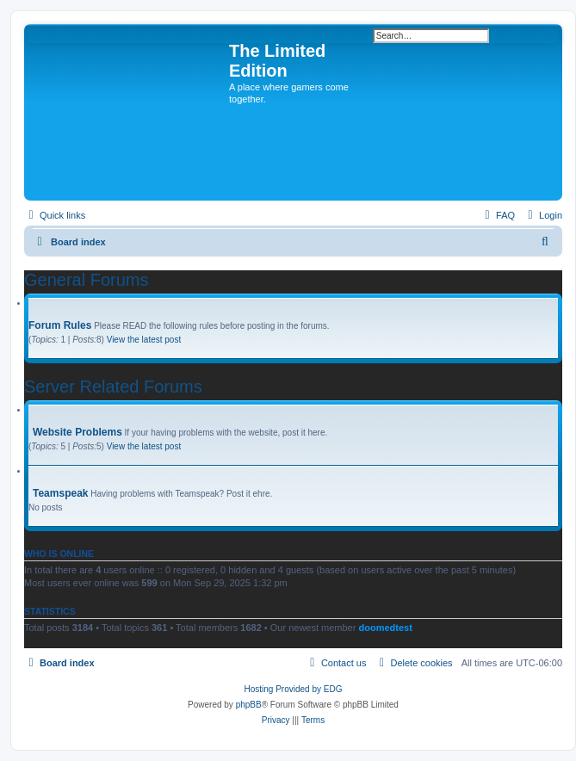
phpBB (249, 704)
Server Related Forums (113, 386)
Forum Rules (59, 325)
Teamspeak (60, 493)
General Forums (86, 279)
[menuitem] (542, 215)
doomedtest (385, 627)
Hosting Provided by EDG (294, 689)
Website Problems (77, 432)
